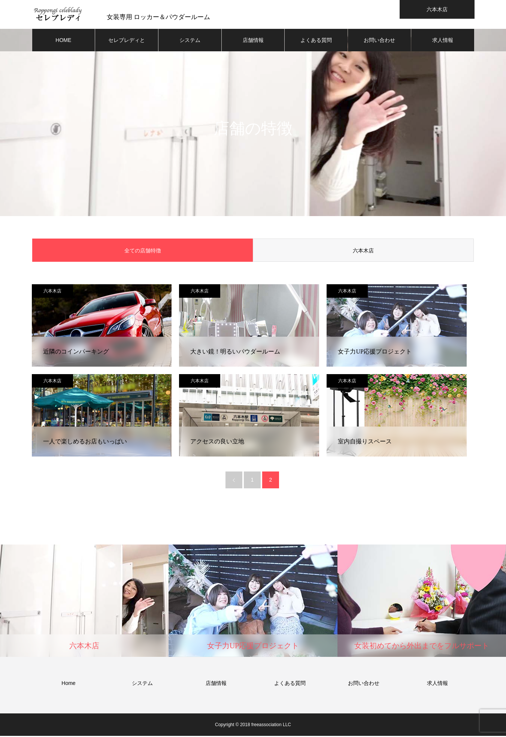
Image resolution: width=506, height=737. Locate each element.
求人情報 (442, 41)
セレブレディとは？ (126, 45)
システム (189, 41)
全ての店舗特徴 (142, 252)
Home (68, 684)
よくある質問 (316, 41)
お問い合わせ (379, 41)
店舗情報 (253, 41)
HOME (63, 41)
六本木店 (363, 252)
